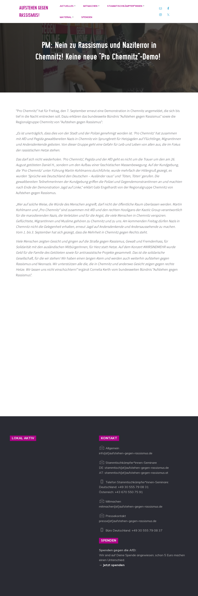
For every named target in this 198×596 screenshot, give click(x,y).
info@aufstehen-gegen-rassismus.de (78, 578)
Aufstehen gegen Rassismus (30, 578)
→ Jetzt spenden (112, 544)
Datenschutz (134, 578)
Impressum (114, 578)
